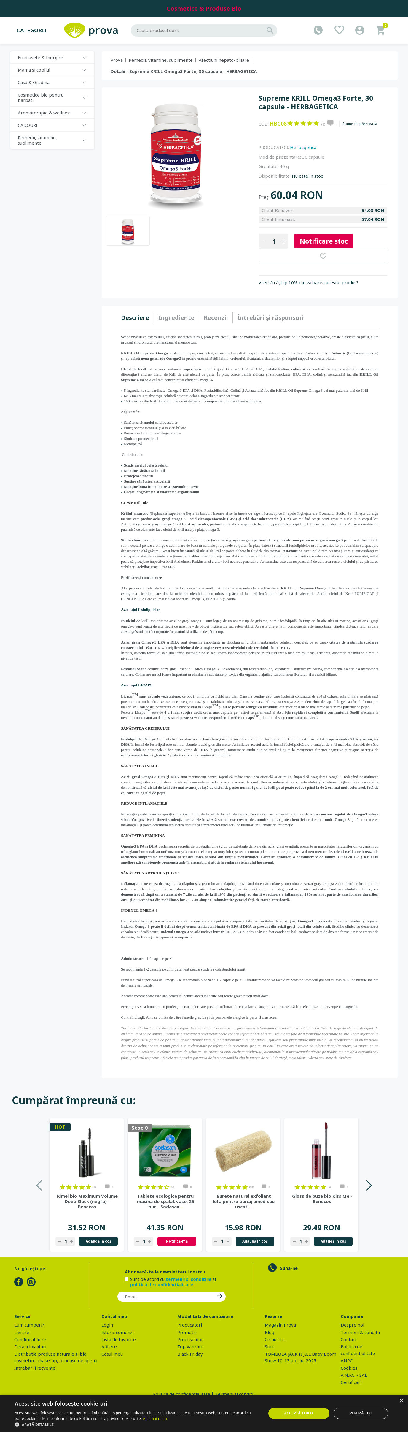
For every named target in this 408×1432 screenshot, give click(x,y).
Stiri (269, 1346)
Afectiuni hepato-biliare (224, 60)
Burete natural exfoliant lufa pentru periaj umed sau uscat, (244, 1201)
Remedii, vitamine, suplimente (37, 140)
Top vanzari (189, 1346)
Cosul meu (112, 1354)
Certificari (351, 1382)
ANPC (347, 1360)
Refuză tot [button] (361, 1413)
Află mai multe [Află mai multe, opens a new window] (155, 1418)
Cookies (349, 1368)
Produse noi (189, 1339)
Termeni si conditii (234, 1394)
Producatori (189, 1325)
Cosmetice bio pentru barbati (40, 97)
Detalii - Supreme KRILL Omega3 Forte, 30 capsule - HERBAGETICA (184, 71)
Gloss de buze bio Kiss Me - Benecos (322, 1198)
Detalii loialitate (30, 1346)
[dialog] (204, 1413)
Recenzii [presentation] (216, 318)
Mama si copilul (34, 70)
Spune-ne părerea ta (359, 124)
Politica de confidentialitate (181, 1394)
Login (107, 1325)
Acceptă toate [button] (299, 1413)
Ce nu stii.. (275, 1339)
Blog (269, 1332)
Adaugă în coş (98, 1241)
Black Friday (190, 1354)
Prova (117, 60)
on (290, 123)
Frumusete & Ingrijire (40, 57)
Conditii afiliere (30, 1339)
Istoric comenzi (117, 1332)
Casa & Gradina (34, 82)
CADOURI (27, 125)
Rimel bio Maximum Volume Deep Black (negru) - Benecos (87, 1201)
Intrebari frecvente (34, 1368)
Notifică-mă (177, 1241)
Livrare (21, 1332)
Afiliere (109, 1346)
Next (368, 1185)
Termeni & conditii (360, 1332)
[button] (137, 1425)
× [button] (401, 1401)
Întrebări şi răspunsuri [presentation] (270, 318)
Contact (349, 1339)
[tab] (137, 318)
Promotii (186, 1332)
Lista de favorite (118, 1339)
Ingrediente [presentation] (176, 318)
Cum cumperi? (29, 1325)
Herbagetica (303, 147)
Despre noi (352, 1325)
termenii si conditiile (188, 1279)
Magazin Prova (280, 1325)
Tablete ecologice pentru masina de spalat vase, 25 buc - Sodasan (165, 1201)
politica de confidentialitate (161, 1284)
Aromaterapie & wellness (44, 113)
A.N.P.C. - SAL (354, 1375)
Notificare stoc (324, 240)
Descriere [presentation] (135, 318)
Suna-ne (289, 1268)
